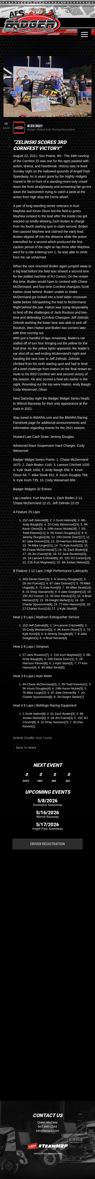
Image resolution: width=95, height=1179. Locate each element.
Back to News (26, 747)
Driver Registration (47, 844)
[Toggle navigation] (84, 34)
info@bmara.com (47, 1131)
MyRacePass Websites (47, 1146)
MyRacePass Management (47, 1153)
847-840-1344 (47, 1126)
